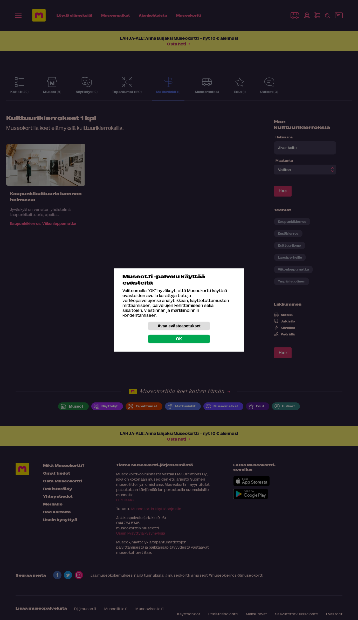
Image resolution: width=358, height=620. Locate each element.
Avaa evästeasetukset (179, 326)
